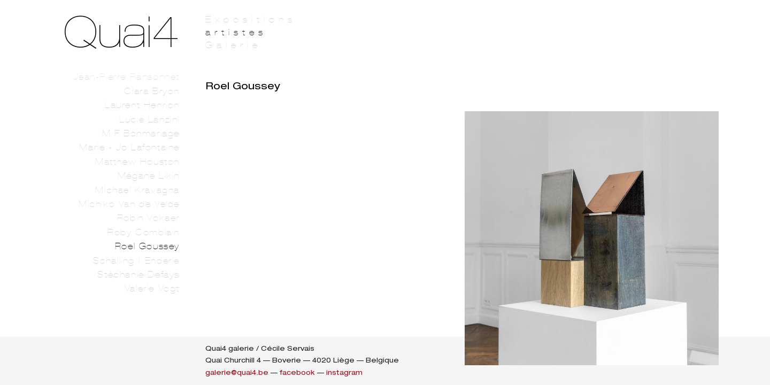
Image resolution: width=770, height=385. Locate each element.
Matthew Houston (137, 162)
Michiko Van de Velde (129, 204)
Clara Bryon (152, 91)
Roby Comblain (143, 232)
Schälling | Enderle (136, 261)
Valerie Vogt (152, 288)
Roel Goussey (147, 246)
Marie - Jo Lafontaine (129, 147)
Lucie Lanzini (149, 119)
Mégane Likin (149, 176)
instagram (344, 372)
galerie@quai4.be (236, 372)
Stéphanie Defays (138, 275)
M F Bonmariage (141, 133)
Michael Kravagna (137, 190)
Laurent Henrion (142, 105)
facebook (297, 372)
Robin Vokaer (148, 218)
